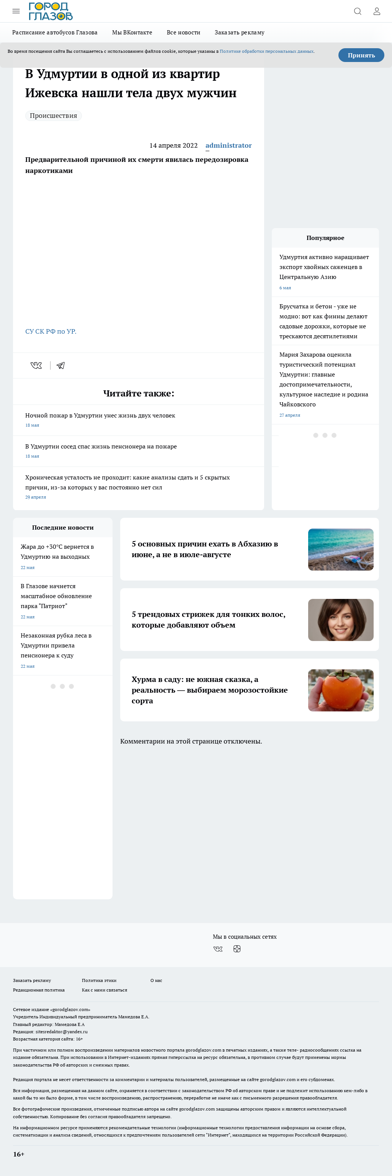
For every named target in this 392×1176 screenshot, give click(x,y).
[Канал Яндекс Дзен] (237, 949)
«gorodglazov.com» (70, 1009)
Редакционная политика (39, 990)
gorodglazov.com (203, 1050)
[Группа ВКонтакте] (217, 949)
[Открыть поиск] (357, 11)
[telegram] (63, 365)
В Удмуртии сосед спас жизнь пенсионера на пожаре (138, 451)
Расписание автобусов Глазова (55, 32)
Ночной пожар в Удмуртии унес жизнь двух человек (138, 420)
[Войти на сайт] (376, 11)
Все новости (183, 32)
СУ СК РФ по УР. (51, 331)
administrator (229, 145)
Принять (361, 55)
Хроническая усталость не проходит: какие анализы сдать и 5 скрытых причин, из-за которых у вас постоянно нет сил (138, 487)
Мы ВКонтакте (132, 32)
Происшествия (53, 115)
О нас (156, 980)
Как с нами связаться (104, 990)
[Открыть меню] (16, 11)
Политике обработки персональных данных (267, 51)
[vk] (37, 365)
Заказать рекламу (240, 32)
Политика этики (99, 980)
